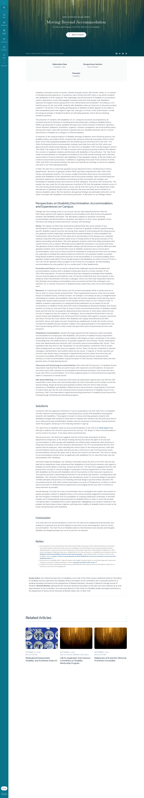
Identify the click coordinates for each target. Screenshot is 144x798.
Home (28, 53)
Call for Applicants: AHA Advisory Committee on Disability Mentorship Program (75, 660)
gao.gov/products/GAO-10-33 (84, 562)
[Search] (4, 8)
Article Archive (35, 53)
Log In (4, 788)
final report (104, 428)
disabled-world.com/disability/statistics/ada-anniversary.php (61, 554)
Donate (4, 794)
